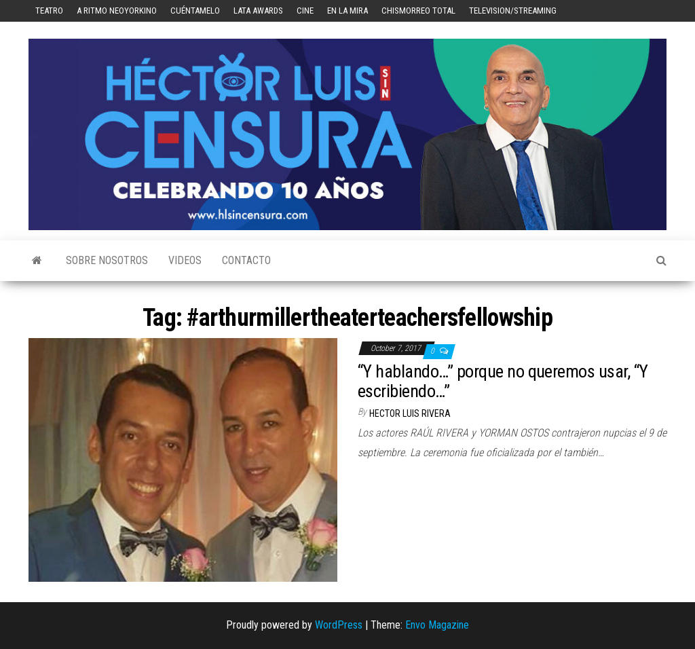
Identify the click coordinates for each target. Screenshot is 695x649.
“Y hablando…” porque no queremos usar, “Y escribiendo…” (503, 381)
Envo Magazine (437, 624)
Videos (185, 260)
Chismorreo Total (418, 10)
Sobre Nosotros (107, 260)
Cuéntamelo (195, 10)
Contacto (246, 260)
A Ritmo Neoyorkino (117, 10)
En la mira (347, 10)
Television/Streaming (513, 10)
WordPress (338, 624)
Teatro (49, 10)
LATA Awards (258, 10)
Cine (305, 10)
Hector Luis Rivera (410, 413)
